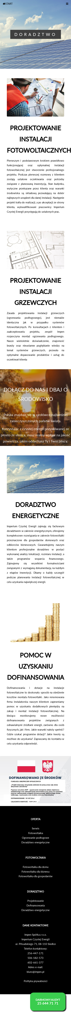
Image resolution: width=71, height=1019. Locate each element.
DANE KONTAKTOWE (35, 925)
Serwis (35, 828)
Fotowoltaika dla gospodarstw (36, 876)
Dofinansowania (36, 905)
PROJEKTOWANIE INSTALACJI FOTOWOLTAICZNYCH (39, 139)
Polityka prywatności (35, 981)
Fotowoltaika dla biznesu (35, 871)
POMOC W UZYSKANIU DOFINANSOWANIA (35, 666)
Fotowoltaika (35, 833)
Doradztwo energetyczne (35, 842)
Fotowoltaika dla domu (35, 866)
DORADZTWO (35, 891)
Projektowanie (35, 900)
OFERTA (35, 819)
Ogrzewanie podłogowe (35, 837)
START (8, 3)
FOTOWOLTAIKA (35, 857)
